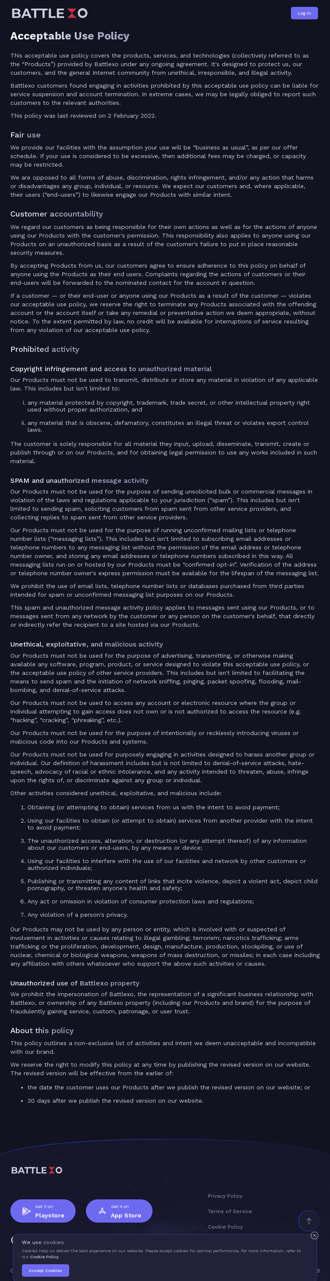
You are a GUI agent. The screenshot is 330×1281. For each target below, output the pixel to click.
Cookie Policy (44, 1256)
